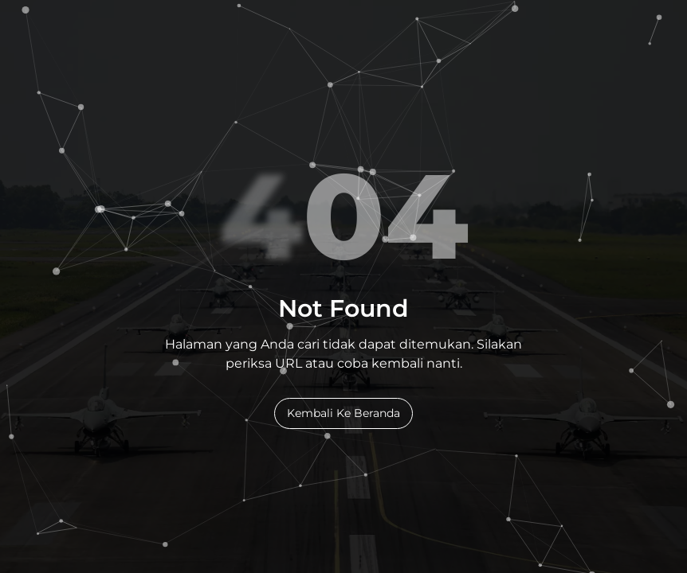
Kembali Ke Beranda (343, 413)
